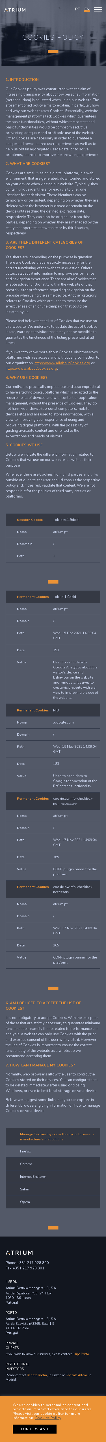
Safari (24, 1189)
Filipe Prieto (81, 1354)
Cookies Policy (48, 1418)
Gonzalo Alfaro (76, 1375)
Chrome (26, 1164)
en (87, 9)
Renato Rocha (37, 1375)
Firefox (25, 1151)
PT (77, 9)
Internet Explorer (33, 1176)
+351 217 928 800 (33, 1262)
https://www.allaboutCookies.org (62, 363)
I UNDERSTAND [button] (34, 1429)
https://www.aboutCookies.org (31, 368)
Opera (25, 1202)
